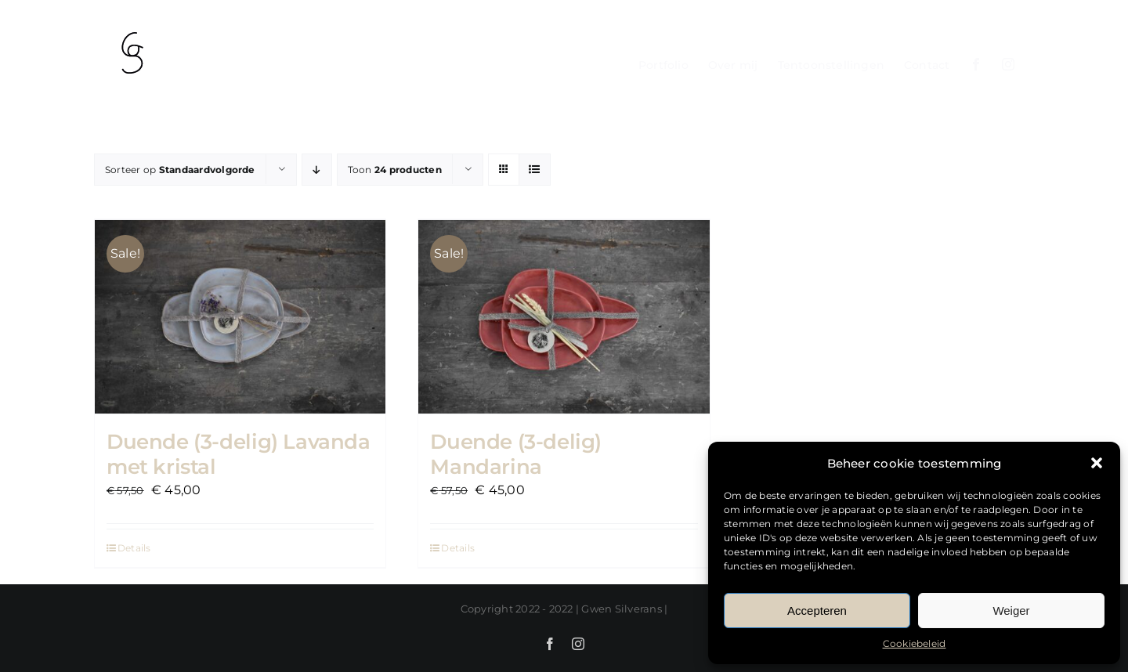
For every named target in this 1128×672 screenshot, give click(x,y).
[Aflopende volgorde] (317, 170)
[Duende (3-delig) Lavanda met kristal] (240, 316)
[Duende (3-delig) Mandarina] (563, 316)
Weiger (1010, 610)
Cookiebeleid (914, 643)
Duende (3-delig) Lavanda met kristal (239, 452)
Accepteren (817, 610)
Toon (395, 169)
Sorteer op (180, 169)
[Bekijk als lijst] (534, 169)
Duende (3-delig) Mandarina (516, 452)
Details (134, 546)
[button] (1096, 463)
